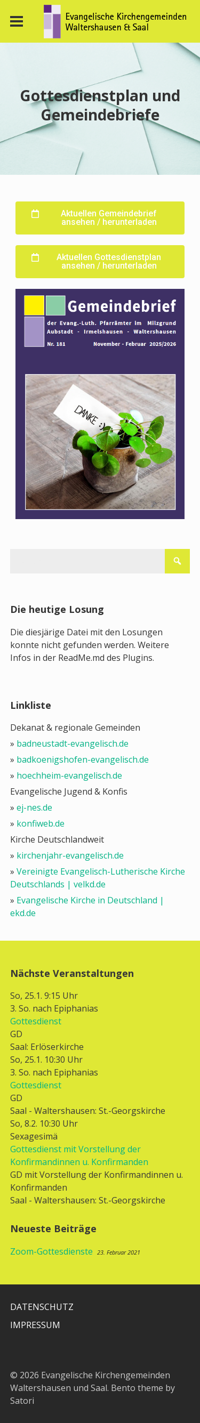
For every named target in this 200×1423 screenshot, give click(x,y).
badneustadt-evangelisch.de (73, 743)
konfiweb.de (41, 823)
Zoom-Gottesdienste (51, 1251)
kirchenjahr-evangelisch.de (70, 855)
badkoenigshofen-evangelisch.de (83, 759)
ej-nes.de (34, 807)
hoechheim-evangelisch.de (69, 775)
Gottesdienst (35, 1021)
